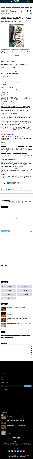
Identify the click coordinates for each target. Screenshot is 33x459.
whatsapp (26, 290)
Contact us (14, 455)
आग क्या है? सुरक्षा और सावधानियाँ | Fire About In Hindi (15, 312)
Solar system (28, 335)
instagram (26, 294)
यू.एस (5, 6)
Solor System (17, 373)
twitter (10, 290)
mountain (3, 7)
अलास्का (19, 7)
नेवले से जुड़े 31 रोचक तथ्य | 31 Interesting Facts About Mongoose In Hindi (19, 323)
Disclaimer (20, 455)
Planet (17, 348)
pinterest (9, 294)
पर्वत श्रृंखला (22, 7)
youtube (9, 298)
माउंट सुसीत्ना (27, 7)
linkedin (9, 286)
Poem (17, 335)
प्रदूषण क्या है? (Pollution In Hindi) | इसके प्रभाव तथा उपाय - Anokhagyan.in (19, 318)
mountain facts (8, 7)
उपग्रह (17, 352)
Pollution (21, 335)
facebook (25, 286)
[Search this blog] (13, 386)
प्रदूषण (17, 377)
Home (2, 6)
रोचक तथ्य (10, 337)
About (9, 455)
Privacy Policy (26, 455)
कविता (17, 355)
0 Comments (29, 231)
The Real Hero (5, 337)
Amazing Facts (5, 335)
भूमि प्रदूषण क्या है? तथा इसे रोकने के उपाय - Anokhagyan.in (16, 307)
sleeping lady (14, 7)
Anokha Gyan (5, 200)
